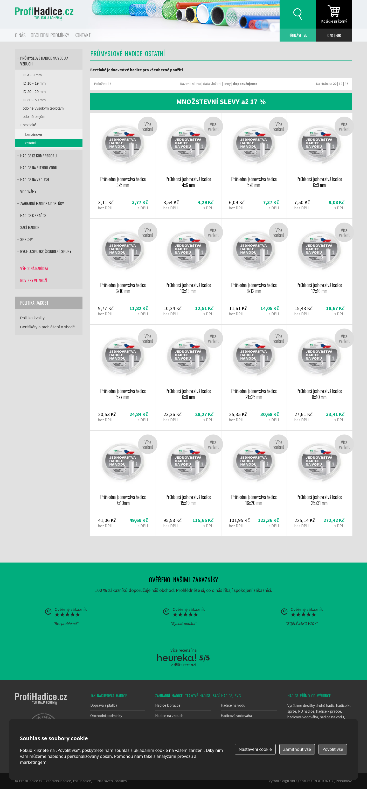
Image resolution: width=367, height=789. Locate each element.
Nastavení (255, 749)
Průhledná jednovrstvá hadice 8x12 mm (254, 271)
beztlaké (29, 125)
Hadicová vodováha (236, 715)
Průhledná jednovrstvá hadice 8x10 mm (319, 377)
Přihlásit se (298, 35)
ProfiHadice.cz (31, 780)
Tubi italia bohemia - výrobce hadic (41, 699)
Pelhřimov (343, 780)
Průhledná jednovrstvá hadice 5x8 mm (254, 165)
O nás (20, 35)
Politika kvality (32, 318)
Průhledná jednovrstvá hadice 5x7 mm (123, 377)
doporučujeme (245, 84)
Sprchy (26, 239)
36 (346, 84)
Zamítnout (297, 749)
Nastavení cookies (112, 780)
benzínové (33, 134)
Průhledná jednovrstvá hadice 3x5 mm (123, 165)
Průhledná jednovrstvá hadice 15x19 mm (188, 483)
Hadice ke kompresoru (38, 155)
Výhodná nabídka (34, 268)
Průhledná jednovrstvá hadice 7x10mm (123, 483)
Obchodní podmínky (50, 35)
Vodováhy (28, 191)
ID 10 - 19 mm (34, 83)
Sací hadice (29, 227)
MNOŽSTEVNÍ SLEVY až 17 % (221, 101)
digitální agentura (296, 780)
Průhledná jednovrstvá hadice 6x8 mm (188, 377)
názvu (196, 84)
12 (340, 84)
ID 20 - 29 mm (34, 92)
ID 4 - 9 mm (32, 75)
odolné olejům (34, 117)
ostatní (30, 143)
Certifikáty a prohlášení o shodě (47, 327)
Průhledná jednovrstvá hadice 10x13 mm (188, 271)
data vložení (212, 84)
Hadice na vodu (233, 705)
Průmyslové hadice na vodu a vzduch (44, 60)
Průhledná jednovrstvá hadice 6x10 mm (123, 271)
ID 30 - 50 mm (34, 100)
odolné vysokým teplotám (43, 108)
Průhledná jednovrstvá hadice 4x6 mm (188, 165)
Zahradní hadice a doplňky (42, 203)
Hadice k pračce (33, 215)
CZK (330, 35)
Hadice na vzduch (34, 179)
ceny (227, 84)
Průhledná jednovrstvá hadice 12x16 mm (319, 271)
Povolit (332, 749)
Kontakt (82, 35)
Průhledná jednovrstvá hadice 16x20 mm (254, 483)
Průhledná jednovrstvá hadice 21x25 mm (254, 377)
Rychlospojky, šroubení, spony (45, 251)
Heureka (176, 657)
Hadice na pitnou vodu (38, 167)
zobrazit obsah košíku (334, 14)
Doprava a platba (103, 705)
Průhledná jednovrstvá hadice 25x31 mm (319, 483)
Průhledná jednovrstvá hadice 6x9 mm (319, 165)
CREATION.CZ (322, 780)
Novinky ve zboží (33, 280)
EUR (338, 35)
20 (334, 84)
